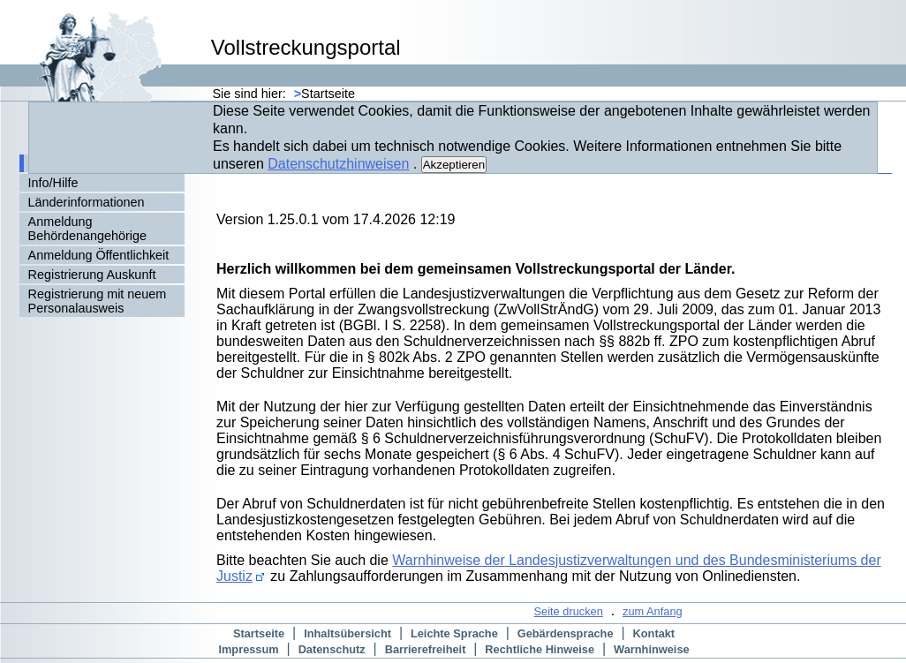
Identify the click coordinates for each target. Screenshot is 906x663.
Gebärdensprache (565, 633)
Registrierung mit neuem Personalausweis (97, 301)
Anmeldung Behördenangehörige (87, 229)
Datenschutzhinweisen (338, 163)
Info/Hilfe (53, 183)
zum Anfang (653, 611)
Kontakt (654, 633)
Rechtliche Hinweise (539, 649)
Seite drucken (568, 611)
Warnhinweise (652, 649)
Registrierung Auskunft (92, 274)
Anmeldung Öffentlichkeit (99, 255)
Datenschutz (332, 649)
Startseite (258, 633)
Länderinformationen (86, 202)
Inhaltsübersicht (347, 633)
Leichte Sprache (454, 633)
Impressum (248, 649)
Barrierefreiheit (425, 649)
